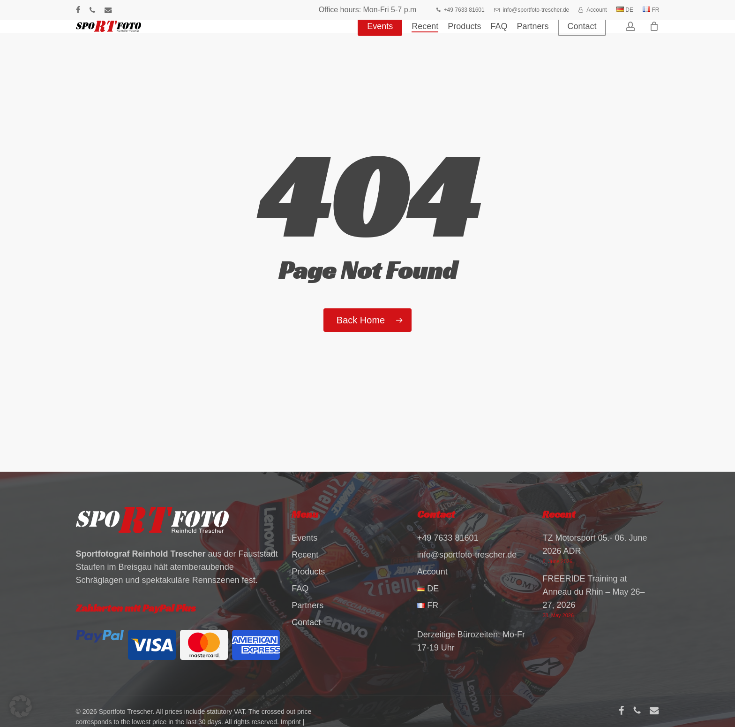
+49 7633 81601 (448, 538)
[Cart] (654, 40)
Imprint (291, 722)
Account (432, 571)
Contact (306, 622)
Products (308, 571)
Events (304, 538)
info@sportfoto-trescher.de (467, 554)
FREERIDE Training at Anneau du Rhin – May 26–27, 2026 (593, 592)
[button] (20, 706)
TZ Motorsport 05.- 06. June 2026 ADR (594, 544)
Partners (307, 605)
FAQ (300, 588)
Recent (305, 554)
